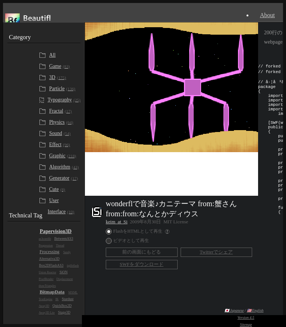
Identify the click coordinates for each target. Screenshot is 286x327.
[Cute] (64, 189)
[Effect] (64, 144)
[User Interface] (64, 206)
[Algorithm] (64, 167)
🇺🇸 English (255, 310)
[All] (64, 55)
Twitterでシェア (216, 252)
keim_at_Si (116, 221)
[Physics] (64, 122)
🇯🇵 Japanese (234, 310)
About (267, 15)
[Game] (64, 66)
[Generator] (64, 178)
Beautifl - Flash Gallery (44, 20)
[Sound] (64, 133)
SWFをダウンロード (141, 264)
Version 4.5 (246, 317)
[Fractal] (64, 111)
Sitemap (246, 325)
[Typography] (63, 100)
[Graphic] (64, 155)
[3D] (64, 77)
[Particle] (64, 88)
